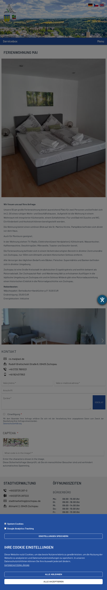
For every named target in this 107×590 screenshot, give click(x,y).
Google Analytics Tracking (20, 530)
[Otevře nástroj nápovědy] (102, 300)
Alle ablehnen (53, 576)
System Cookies (15, 525)
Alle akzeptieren (53, 583)
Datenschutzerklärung (16, 567)
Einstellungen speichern (53, 538)
